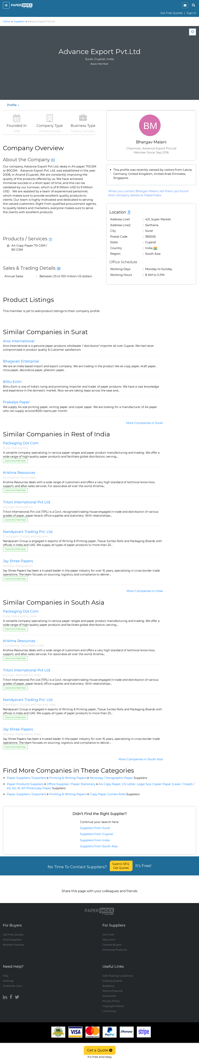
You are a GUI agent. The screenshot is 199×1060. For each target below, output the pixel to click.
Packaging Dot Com (20, 443)
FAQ (5, 971)
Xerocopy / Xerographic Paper (118, 778)
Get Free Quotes (171, 13)
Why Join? (108, 935)
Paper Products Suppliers (25, 784)
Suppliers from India (95, 840)
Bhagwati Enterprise (21, 361)
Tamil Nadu (28, 477)
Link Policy (109, 1007)
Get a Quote (99, 1050)
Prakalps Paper (16, 402)
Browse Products (13, 940)
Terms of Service (112, 987)
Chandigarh (11, 536)
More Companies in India (145, 591)
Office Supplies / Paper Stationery (71, 784)
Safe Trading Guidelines (117, 971)
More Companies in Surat (144, 423)
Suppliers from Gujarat (96, 834)
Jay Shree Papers (18, 561)
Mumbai (8, 507)
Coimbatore (11, 477)
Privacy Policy (111, 997)
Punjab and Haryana (34, 536)
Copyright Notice (113, 1002)
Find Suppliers (12, 935)
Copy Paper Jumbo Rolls (115, 794)
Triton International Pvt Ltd (26, 502)
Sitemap (8, 976)
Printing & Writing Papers (67, 778)
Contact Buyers (112, 940)
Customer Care (12, 981)
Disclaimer (109, 992)
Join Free (108, 930)
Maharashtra (19, 448)
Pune (6, 448)
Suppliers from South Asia (99, 846)
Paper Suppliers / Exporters (26, 778)
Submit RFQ (121, 866)
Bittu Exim (12, 382)
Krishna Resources (19, 473)
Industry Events (112, 976)
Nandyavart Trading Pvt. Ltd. (28, 532)
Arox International (18, 341)
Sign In (191, 13)
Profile (13, 105)
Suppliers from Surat (95, 828)
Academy (108, 981)
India (33, 616)
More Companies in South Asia (141, 759)
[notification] (185, 5)
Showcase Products (114, 946)
